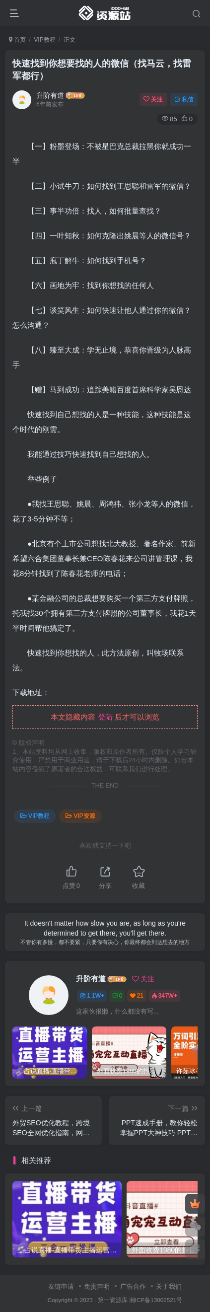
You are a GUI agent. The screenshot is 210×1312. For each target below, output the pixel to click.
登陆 (105, 717)
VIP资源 (80, 815)
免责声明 (97, 1286)
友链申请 (61, 1286)
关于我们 (169, 1286)
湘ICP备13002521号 (155, 1300)
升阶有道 (50, 95)
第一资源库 (113, 1300)
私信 (184, 99)
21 (136, 995)
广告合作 (133, 1286)
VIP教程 (44, 39)
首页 (17, 39)
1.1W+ (92, 995)
